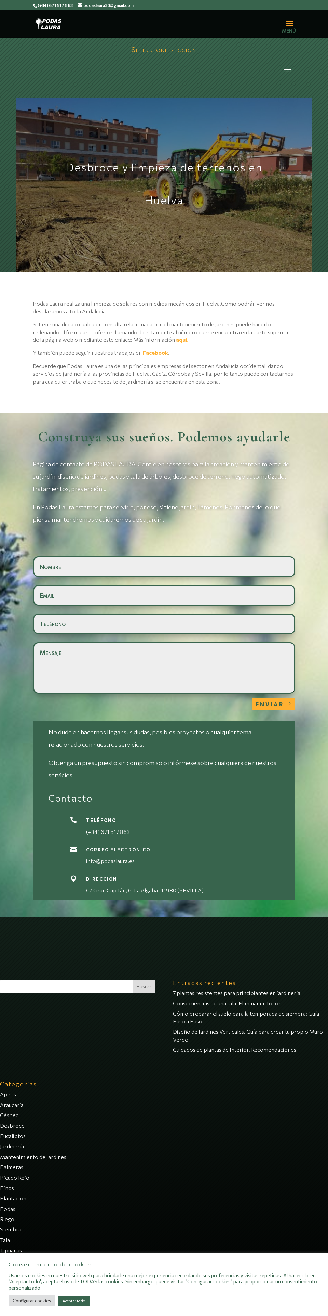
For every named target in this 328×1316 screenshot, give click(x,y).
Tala (5, 1240)
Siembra (10, 1229)
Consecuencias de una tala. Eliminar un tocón (227, 1003)
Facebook (155, 352)
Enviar (270, 704)
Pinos (7, 1188)
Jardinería (12, 1146)
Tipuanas (11, 1250)
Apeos (8, 1094)
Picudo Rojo (14, 1177)
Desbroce (12, 1125)
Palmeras (11, 1167)
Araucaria (12, 1104)
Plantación (13, 1198)
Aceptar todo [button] (74, 1301)
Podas (7, 1208)
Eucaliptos (13, 1136)
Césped (9, 1115)
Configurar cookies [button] (32, 1300)
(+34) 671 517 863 (55, 5)
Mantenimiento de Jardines (33, 1156)
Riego (7, 1219)
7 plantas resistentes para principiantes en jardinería (236, 993)
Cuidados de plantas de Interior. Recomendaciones (234, 1049)
